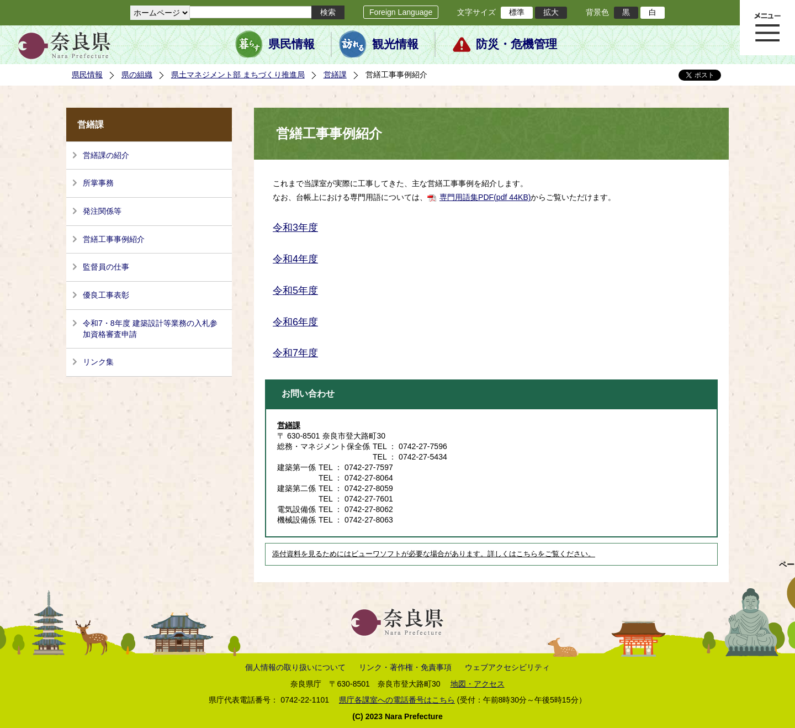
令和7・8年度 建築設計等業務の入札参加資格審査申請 (150, 329)
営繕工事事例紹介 (114, 239)
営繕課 (335, 74)
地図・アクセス (478, 683)
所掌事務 (98, 182)
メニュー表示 (767, 27)
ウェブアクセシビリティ (507, 667)
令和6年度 (295, 322)
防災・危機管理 (516, 44)
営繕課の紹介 (106, 155)
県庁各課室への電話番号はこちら (397, 699)
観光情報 (395, 44)
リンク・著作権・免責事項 (405, 667)
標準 (516, 12)
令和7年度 (295, 352)
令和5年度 (295, 290)
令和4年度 (295, 259)
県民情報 (291, 44)
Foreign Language (400, 12)
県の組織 (136, 74)
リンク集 (98, 361)
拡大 (551, 12)
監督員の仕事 (106, 266)
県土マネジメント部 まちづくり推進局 (238, 74)
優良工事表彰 (106, 295)
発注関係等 (102, 211)
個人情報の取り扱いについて (295, 667)
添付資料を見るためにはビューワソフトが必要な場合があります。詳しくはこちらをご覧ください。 (433, 554)
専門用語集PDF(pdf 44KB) (485, 197)
